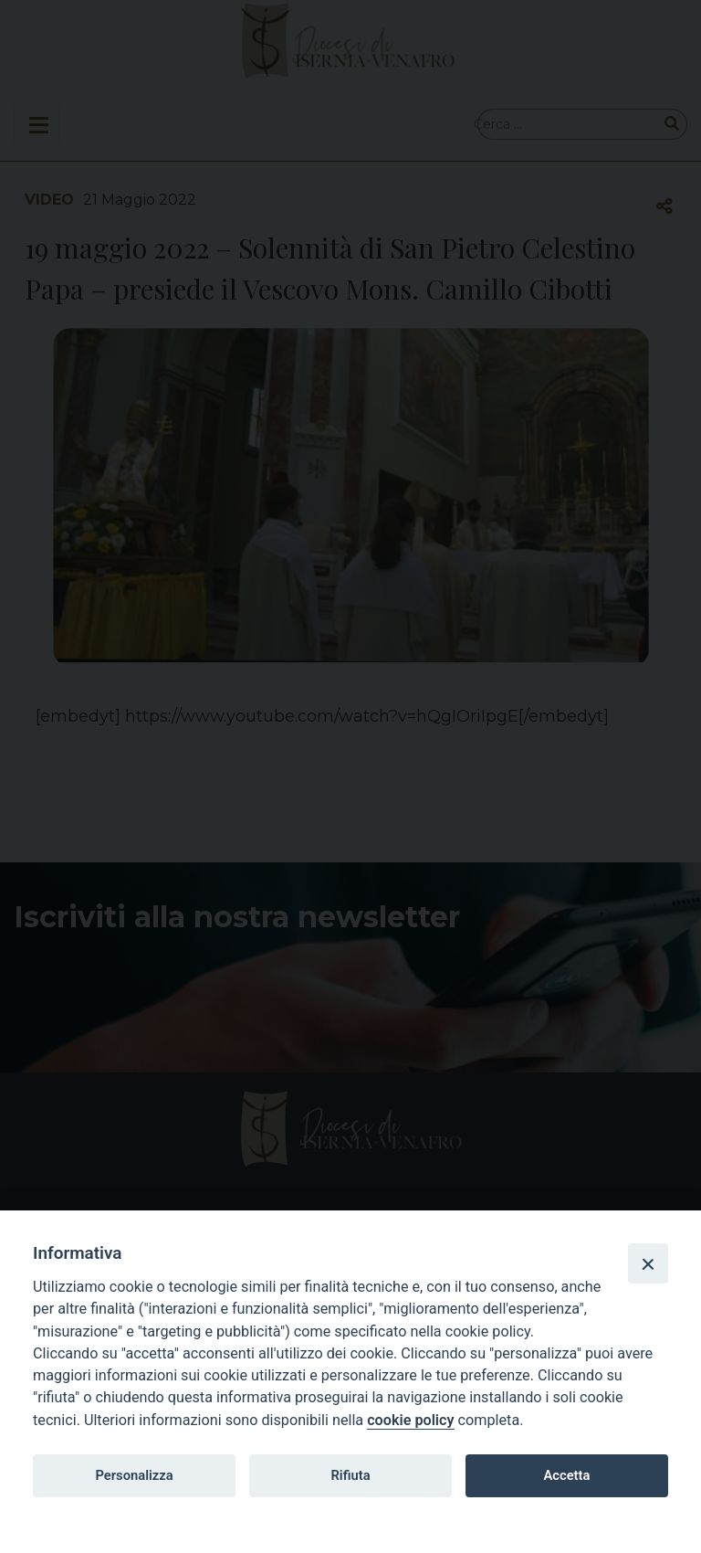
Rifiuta (350, 1475)
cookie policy (410, 1420)
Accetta (566, 1475)
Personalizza (134, 1475)
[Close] (648, 1263)
